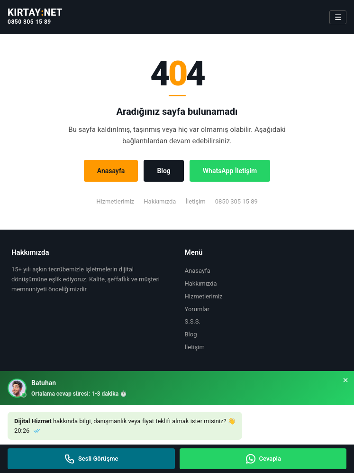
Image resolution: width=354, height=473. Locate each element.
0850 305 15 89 (29, 22)
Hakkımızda (160, 201)
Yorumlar (197, 309)
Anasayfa (111, 171)
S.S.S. (192, 321)
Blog (163, 171)
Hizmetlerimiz (115, 201)
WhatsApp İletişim (230, 171)
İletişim (195, 201)
